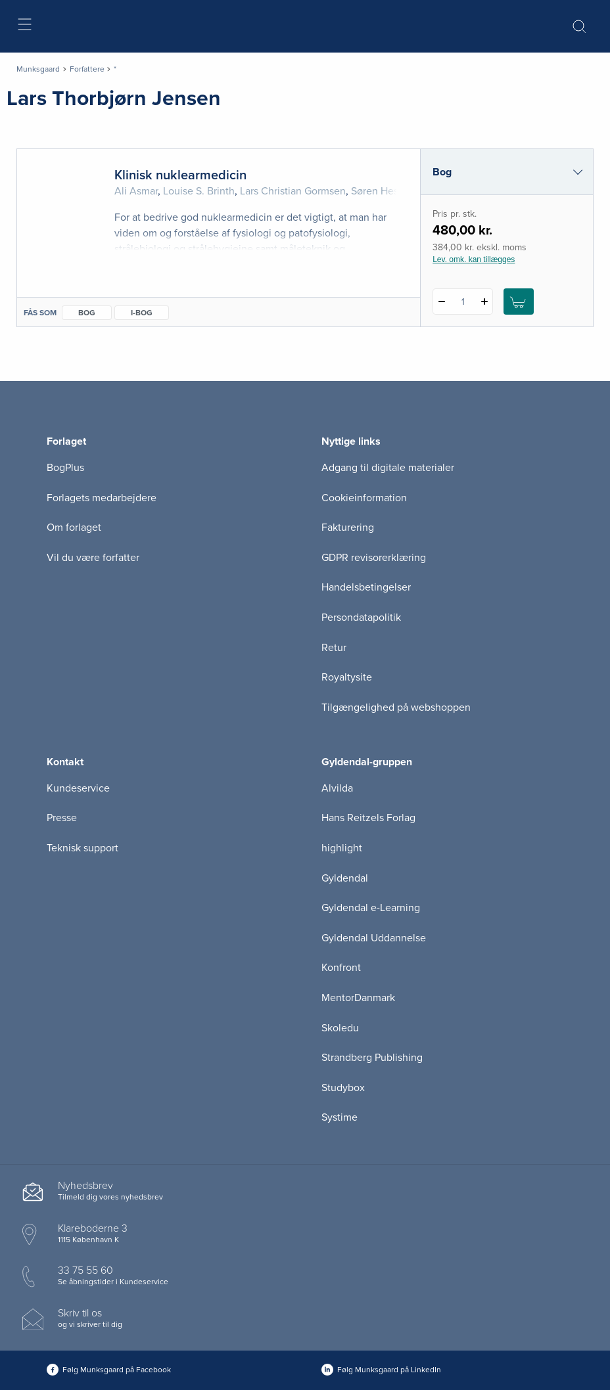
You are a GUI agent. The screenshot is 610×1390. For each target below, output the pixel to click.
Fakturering (347, 527)
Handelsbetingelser (366, 587)
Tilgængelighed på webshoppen (396, 707)
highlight (341, 848)
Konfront (341, 967)
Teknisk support (82, 848)
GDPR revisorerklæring (373, 557)
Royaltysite (346, 677)
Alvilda (337, 788)
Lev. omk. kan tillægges (474, 259)
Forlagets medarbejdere (101, 497)
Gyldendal (344, 878)
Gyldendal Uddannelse (373, 938)
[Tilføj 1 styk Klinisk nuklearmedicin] (484, 301)
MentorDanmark (358, 997)
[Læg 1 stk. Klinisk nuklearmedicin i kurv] (519, 301)
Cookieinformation (364, 497)
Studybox (343, 1087)
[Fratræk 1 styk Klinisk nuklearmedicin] (441, 301)
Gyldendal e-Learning (370, 907)
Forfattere (87, 69)
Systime (339, 1117)
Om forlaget (74, 527)
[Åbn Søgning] (579, 26)
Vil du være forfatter (93, 557)
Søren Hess (377, 191)
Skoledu (340, 1028)
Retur (333, 647)
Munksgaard (38, 69)
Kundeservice (78, 788)
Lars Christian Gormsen (293, 191)
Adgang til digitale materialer (387, 467)
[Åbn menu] (24, 26)
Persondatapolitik (361, 617)
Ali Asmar (136, 191)
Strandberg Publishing (372, 1057)
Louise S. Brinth (199, 191)
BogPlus (65, 467)
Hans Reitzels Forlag (368, 817)
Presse (62, 817)
